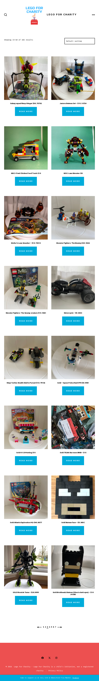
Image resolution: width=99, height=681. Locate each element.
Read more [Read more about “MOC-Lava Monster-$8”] (73, 181)
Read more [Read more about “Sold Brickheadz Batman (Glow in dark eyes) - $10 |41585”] (73, 602)
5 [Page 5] (51, 627)
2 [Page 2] (45, 627)
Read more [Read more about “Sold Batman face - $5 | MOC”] (73, 530)
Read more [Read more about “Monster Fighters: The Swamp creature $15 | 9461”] (26, 321)
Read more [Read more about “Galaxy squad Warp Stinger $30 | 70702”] (26, 111)
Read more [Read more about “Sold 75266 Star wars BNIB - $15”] (73, 461)
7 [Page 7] (55, 627)
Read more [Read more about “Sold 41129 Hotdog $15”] (26, 461)
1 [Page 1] (43, 627)
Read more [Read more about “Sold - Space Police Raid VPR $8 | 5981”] (73, 391)
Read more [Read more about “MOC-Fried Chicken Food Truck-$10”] (26, 181)
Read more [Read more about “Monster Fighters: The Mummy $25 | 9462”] (73, 251)
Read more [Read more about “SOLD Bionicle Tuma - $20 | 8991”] (26, 600)
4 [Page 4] (49, 627)
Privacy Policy (55, 671)
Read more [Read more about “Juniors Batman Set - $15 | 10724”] (73, 111)
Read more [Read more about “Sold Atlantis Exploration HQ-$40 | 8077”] (26, 530)
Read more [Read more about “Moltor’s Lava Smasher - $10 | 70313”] (26, 251)
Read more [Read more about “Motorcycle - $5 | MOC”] (73, 321)
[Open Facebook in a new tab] (42, 658)
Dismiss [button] (76, 678)
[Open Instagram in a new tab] (56, 658)
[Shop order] (79, 41)
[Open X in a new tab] (49, 658)
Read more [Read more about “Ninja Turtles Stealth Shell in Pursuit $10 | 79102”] (26, 391)
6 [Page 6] (53, 627)
